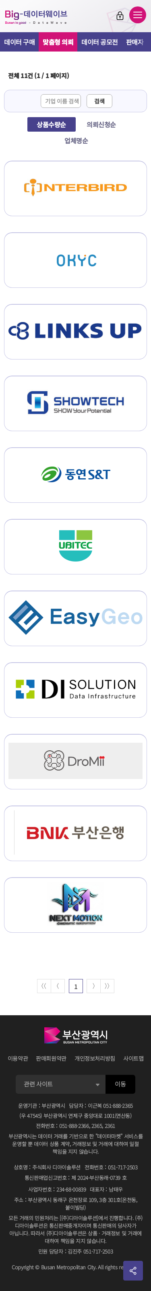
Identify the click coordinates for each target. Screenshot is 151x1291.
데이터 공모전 (99, 42)
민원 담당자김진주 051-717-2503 (75, 1252)
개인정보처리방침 (94, 1058)
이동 (120, 1084)
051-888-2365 (118, 1105)
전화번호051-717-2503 (111, 1167)
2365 (96, 1126)
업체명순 (76, 140)
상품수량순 (51, 124)
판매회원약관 (51, 1058)
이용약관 (18, 1058)
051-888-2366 (74, 1126)
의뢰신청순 (101, 124)
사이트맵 (133, 1058)
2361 (110, 1126)
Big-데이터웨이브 (36, 17)
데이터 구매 (19, 42)
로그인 (120, 16)
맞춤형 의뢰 (58, 42)
